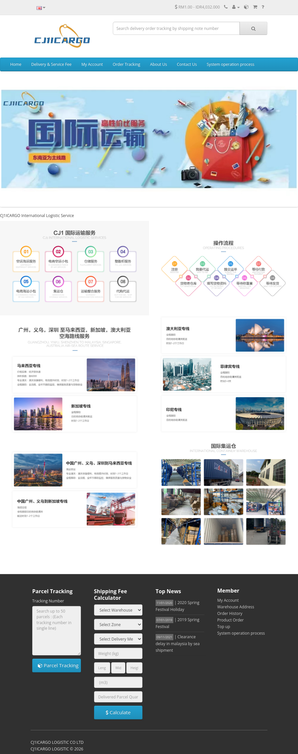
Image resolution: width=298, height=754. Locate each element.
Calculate (118, 712)
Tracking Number (48, 601)
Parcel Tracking (58, 665)
